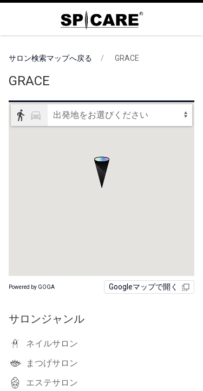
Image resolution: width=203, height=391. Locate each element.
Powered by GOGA (32, 287)
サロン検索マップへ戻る (50, 58)
